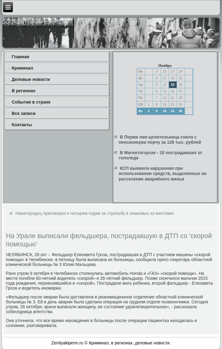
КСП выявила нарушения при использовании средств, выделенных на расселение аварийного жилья (162, 173)
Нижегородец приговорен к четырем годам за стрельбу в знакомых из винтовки (94, 213)
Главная (20, 56)
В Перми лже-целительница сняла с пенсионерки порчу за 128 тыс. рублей (160, 140)
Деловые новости (31, 79)
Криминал (22, 68)
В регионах (23, 90)
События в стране (31, 102)
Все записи (24, 113)
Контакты (22, 124)
